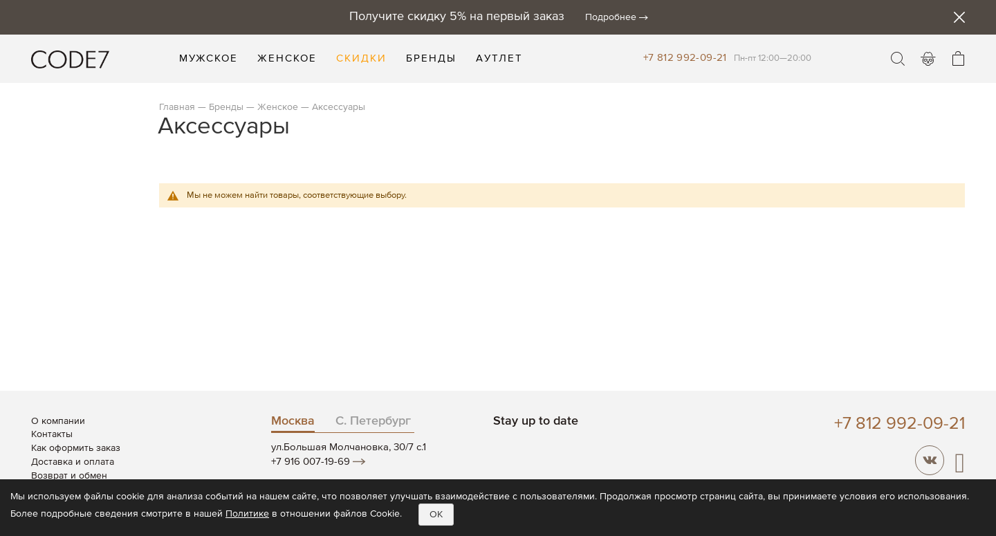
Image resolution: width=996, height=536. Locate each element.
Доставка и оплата (72, 462)
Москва (293, 421)
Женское (277, 107)
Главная (177, 107)
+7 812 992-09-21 (685, 58)
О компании (58, 421)
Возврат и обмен (69, 476)
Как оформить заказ (75, 448)
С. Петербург (373, 421)
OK (436, 514)
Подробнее (610, 17)
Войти (928, 59)
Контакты (52, 434)
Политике (247, 514)
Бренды (226, 107)
